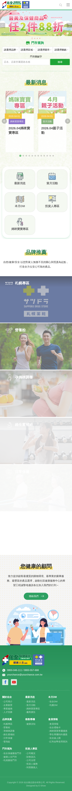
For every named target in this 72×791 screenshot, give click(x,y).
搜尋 (60, 62)
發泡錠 (6, 741)
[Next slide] (67, 122)
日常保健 (7, 738)
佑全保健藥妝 (29, 5)
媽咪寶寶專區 (19, 230)
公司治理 (30, 760)
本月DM (20, 207)
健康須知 (30, 724)
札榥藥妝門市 (10, 760)
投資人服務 (32, 764)
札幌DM (53, 705)
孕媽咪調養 (9, 731)
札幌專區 (7, 724)
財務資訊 (30, 757)
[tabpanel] (36, 23)
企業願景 (7, 705)
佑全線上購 (55, 738)
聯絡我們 (34, 598)
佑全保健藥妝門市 (12, 753)
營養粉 (6, 727)
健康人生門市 (10, 757)
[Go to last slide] (4, 122)
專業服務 (7, 708)
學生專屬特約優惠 (58, 734)
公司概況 (30, 753)
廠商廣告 (30, 712)
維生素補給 (9, 734)
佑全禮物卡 (55, 727)
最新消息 (20, 185)
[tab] (20, 157)
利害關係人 (32, 767)
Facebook (5, 682)
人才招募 (7, 712)
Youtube (14, 682)
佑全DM (53, 701)
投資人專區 (52, 207)
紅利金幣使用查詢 (58, 741)
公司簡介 (7, 701)
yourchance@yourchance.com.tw (24, 674)
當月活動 (52, 185)
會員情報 (53, 724)
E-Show (42, 785)
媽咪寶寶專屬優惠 (58, 731)
